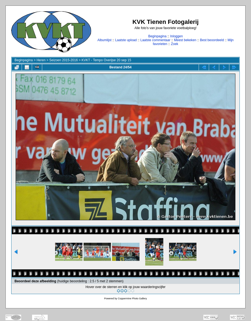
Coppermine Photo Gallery (132, 298)
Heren (40, 60)
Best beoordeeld (212, 40)
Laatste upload (126, 40)
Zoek (174, 44)
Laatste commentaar (155, 40)
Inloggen (176, 36)
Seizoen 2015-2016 (63, 60)
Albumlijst (104, 40)
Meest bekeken (185, 40)
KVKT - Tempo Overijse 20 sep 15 (106, 60)
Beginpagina (157, 36)
